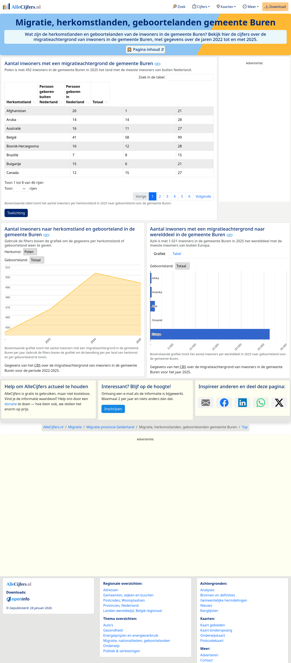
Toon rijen (21, 173)
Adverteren (209, 639)
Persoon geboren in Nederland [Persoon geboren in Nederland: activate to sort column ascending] (158, 86)
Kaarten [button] (225, 6)
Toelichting (16, 197)
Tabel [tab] (177, 238)
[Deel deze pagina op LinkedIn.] (242, 387)
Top (244, 411)
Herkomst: (13, 236)
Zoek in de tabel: (176, 77)
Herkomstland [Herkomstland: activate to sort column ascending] (18, 86)
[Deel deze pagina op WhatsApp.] (261, 387)
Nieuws (206, 590)
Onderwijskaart (212, 620)
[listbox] (30, 236)
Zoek (179, 6)
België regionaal (149, 595)
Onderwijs (111, 630)
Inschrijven (113, 393)
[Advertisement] (255, 133)
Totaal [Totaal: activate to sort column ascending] (200, 86)
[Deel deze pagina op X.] (279, 387)
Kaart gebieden (212, 609)
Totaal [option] (35, 244)
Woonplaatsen (133, 584)
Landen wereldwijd (118, 595)
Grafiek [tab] (159, 238)
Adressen (110, 574)
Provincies (111, 590)
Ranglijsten (209, 595)
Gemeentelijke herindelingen (223, 584)
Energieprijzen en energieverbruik (130, 620)
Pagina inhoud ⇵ (145, 49)
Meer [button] (249, 6)
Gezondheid (113, 614)
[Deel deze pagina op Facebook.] (224, 387)
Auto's (108, 609)
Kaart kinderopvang (216, 614)
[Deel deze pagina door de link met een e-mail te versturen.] (206, 387)
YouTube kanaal (213, 655)
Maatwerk (208, 649)
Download (275, 6)
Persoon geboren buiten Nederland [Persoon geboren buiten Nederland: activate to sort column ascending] (91, 86)
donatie (11, 388)
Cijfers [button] (199, 6)
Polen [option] (28, 236)
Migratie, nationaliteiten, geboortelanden (136, 625)
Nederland (130, 590)
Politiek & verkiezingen (121, 635)
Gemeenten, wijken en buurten (128, 579)
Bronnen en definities (217, 579)
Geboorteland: (16, 244)
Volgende (203, 180)
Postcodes (111, 584)
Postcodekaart (212, 625)
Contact (206, 644)
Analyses (207, 574)
